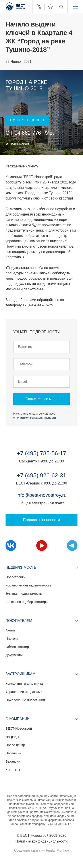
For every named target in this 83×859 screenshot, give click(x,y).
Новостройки (15, 577)
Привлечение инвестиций (25, 700)
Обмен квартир (17, 647)
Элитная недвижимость (24, 593)
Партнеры (13, 753)
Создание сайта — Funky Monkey (41, 850)
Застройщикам (20, 674)
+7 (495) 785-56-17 (41, 453)
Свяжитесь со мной (41, 399)
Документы (14, 655)
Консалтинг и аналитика (24, 683)
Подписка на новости (41, 520)
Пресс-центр (15, 745)
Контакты (13, 769)
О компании (18, 719)
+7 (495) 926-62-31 (41, 475)
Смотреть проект (27, 120)
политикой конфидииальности (35, 417)
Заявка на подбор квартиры (27, 602)
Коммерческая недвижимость (28, 585)
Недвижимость (21, 567)
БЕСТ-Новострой (19, 728)
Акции (10, 630)
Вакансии (13, 761)
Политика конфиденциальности (41, 841)
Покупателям (19, 621)
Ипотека (12, 638)
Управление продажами (24, 692)
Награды (12, 737)
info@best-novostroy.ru (41, 495)
